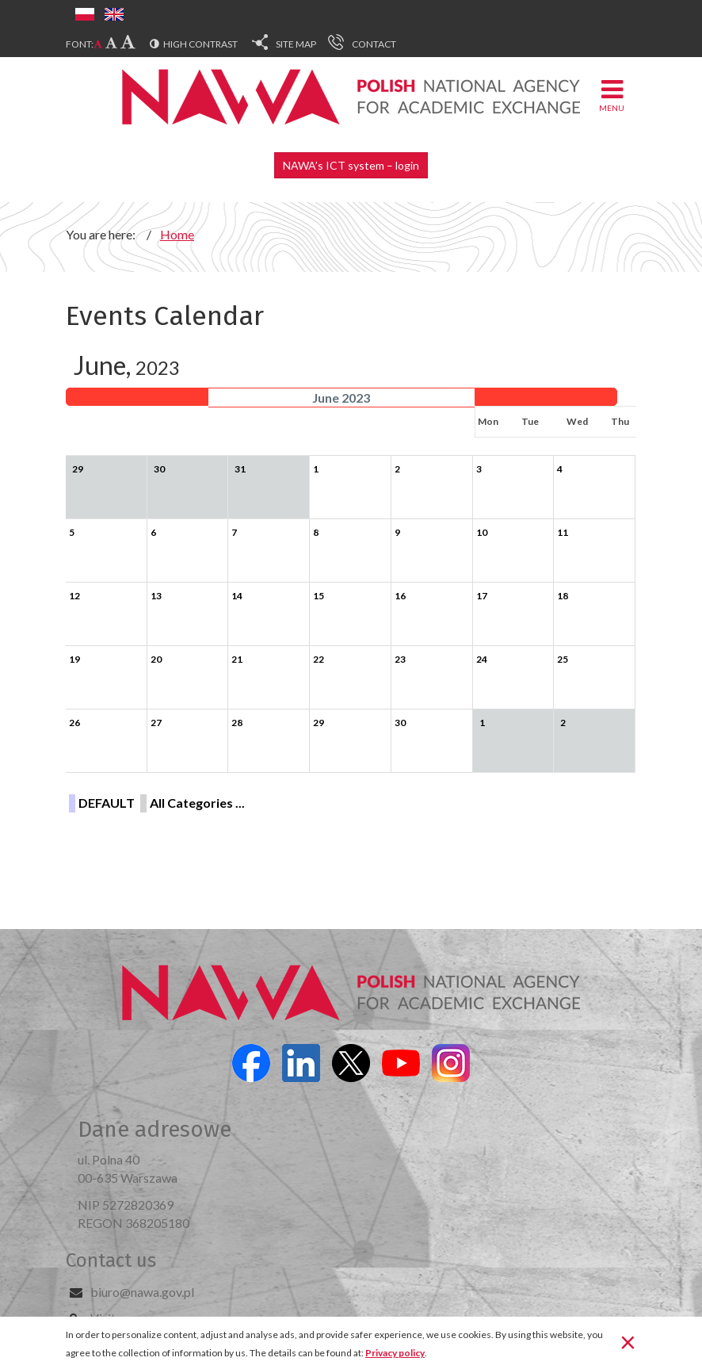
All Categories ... (197, 802)
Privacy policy (395, 1353)
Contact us (111, 1260)
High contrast (200, 44)
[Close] (628, 1341)
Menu (611, 95)
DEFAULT (106, 802)
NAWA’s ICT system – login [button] (351, 165)
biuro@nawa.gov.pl (142, 1291)
